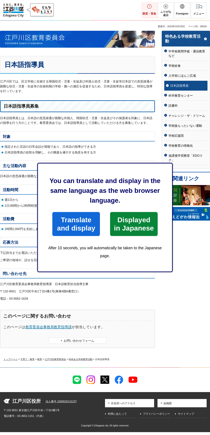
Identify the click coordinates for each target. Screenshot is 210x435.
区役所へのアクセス (123, 403)
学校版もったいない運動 (185, 125)
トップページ (10, 359)
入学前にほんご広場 (182, 75)
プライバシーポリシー (156, 413)
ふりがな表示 (165, 13)
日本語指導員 (179, 85)
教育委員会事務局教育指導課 (48, 327)
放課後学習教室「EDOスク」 (186, 158)
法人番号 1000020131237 (61, 401)
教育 (39, 359)
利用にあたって (117, 413)
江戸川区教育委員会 (55, 359)
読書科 (173, 105)
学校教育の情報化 (181, 145)
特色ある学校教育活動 (183, 38)
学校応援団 (176, 135)
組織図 (168, 403)
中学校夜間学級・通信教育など (187, 53)
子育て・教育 (27, 359)
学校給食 (175, 65)
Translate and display (76, 224)
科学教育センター (181, 95)
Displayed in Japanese (134, 224)
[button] (182, 10)
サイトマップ (186, 413)
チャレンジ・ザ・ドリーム (187, 115)
